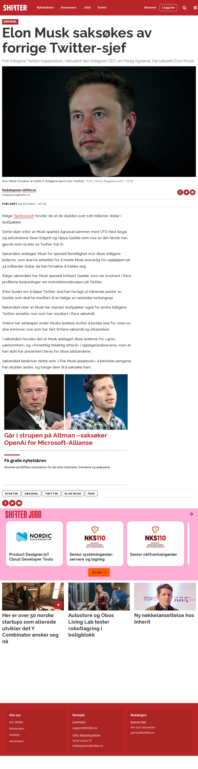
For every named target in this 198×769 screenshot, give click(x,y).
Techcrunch (23, 216)
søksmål (31, 493)
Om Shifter (16, 722)
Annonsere (68, 7)
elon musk (73, 493)
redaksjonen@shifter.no (88, 746)
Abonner (150, 7)
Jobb (87, 7)
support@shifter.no (85, 728)
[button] (190, 514)
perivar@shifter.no (143, 732)
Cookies (14, 735)
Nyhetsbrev (45, 7)
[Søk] (184, 7)
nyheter (11, 493)
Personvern (16, 728)
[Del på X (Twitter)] (186, 192)
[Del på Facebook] (180, 192)
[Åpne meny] (195, 8)
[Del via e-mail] (192, 192)
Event (102, 7)
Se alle (97, 572)
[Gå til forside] (15, 8)
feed (91, 493)
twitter (51, 493)
